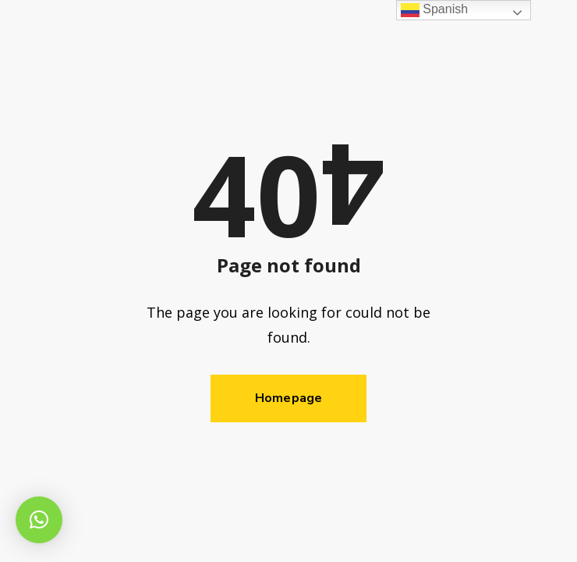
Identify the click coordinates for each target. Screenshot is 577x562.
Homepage (289, 398)
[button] (39, 519)
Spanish (434, 9)
